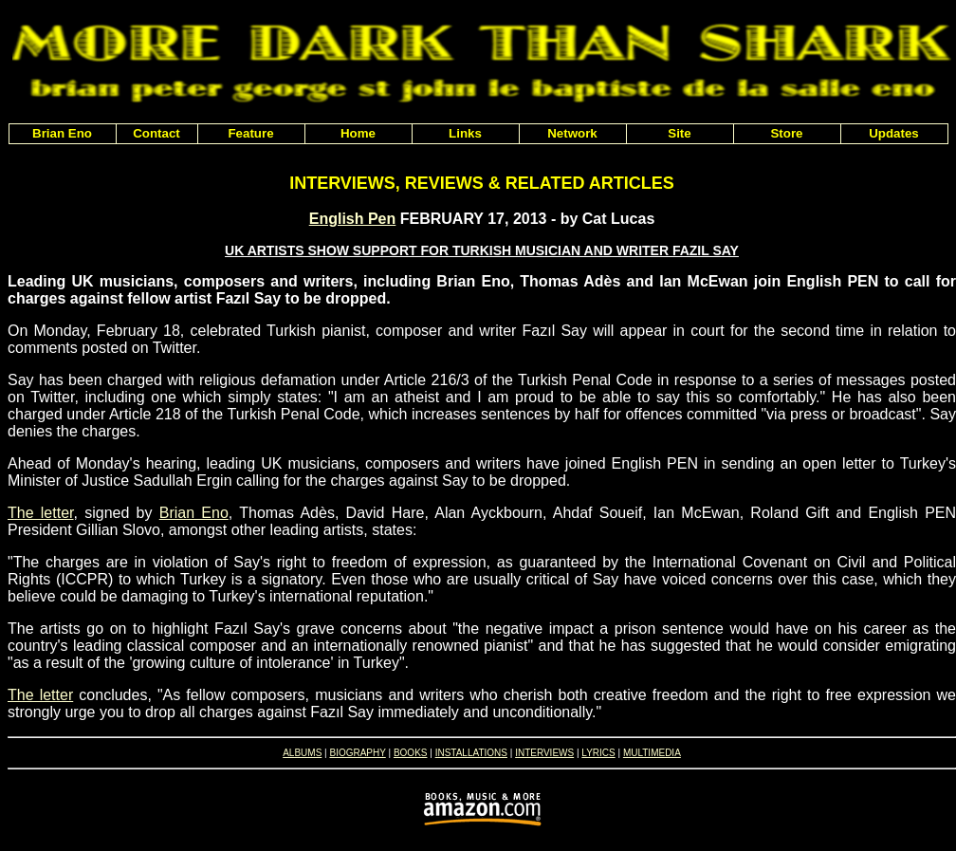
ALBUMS (302, 753)
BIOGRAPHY (357, 753)
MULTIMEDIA (652, 753)
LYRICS (598, 753)
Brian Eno (194, 513)
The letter (41, 513)
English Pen (352, 219)
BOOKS (411, 753)
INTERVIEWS (544, 753)
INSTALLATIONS (471, 753)
